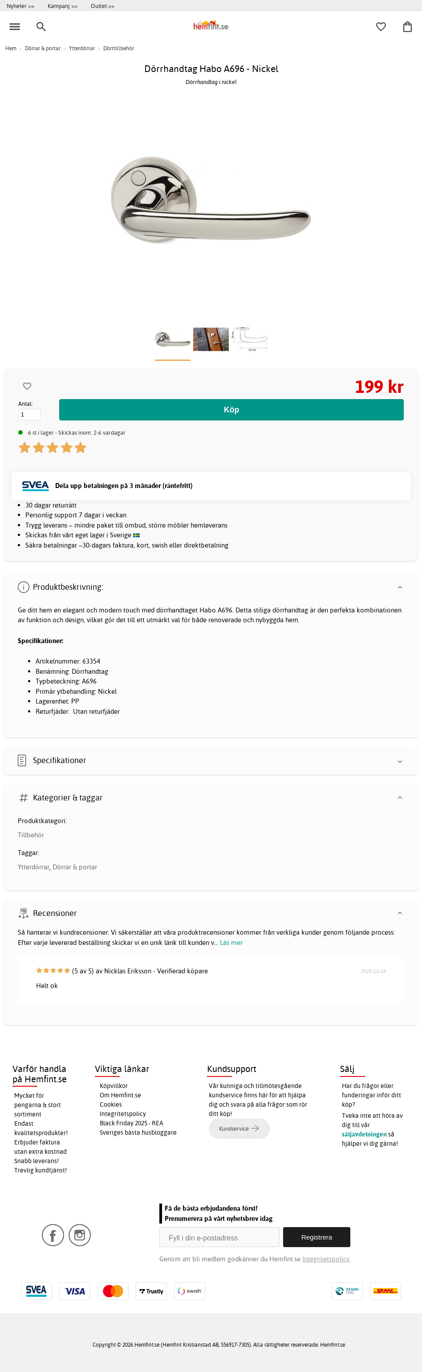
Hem (10, 48)
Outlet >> (102, 5)
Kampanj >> (62, 5)
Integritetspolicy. (326, 1259)
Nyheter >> (20, 5)
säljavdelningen (364, 1134)
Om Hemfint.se (120, 1095)
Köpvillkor (114, 1086)
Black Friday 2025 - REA (131, 1123)
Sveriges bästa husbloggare (138, 1132)
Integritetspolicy (123, 1114)
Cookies (111, 1104)
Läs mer (231, 942)
